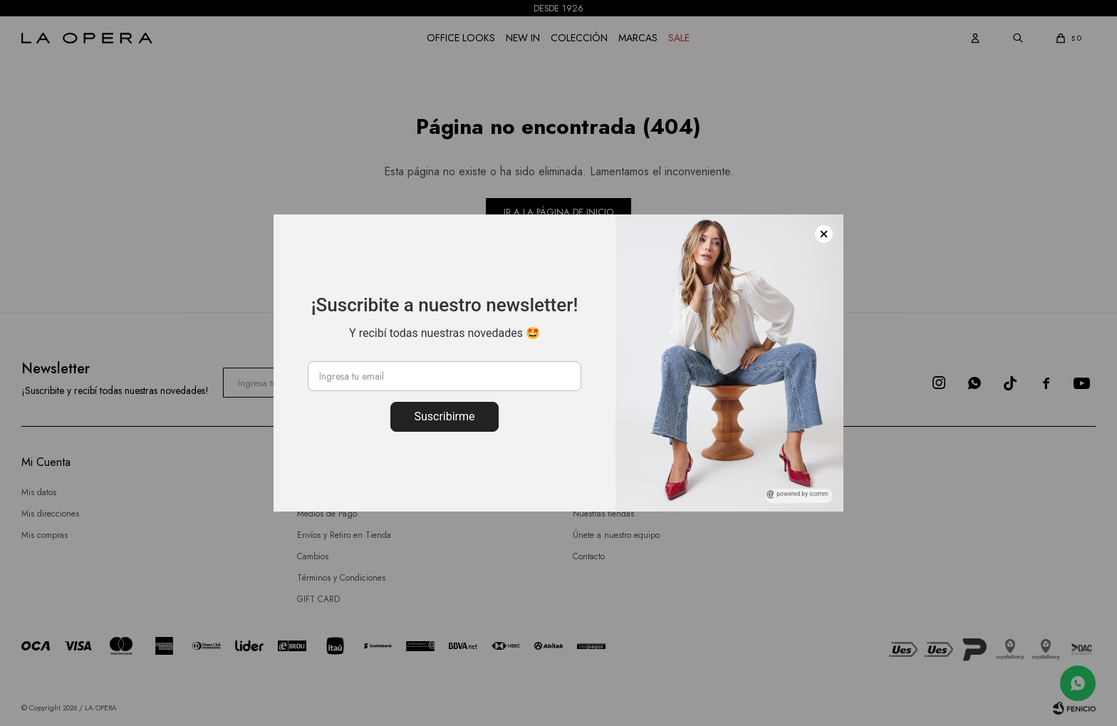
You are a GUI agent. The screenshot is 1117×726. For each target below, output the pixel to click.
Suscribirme (444, 416)
